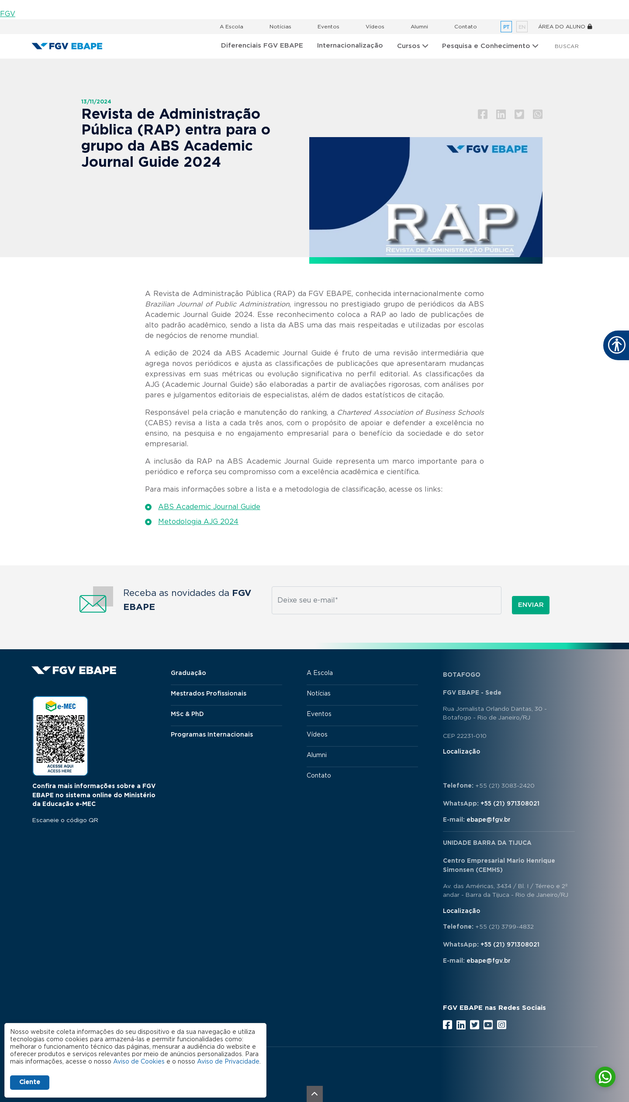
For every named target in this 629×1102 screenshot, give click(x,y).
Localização (461, 752)
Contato (465, 26)
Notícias (280, 26)
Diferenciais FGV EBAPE (262, 45)
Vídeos (375, 26)
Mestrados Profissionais (208, 694)
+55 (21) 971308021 (509, 804)
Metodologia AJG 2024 (198, 521)
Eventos (328, 26)
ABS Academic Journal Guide (209, 506)
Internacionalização (350, 45)
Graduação (188, 673)
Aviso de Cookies (139, 1062)
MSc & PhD (187, 714)
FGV (7, 13)
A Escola (231, 26)
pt (506, 27)
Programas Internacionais (212, 735)
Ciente (29, 1082)
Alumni (419, 26)
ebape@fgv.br (489, 820)
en (521, 27)
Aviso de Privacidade (228, 1062)
